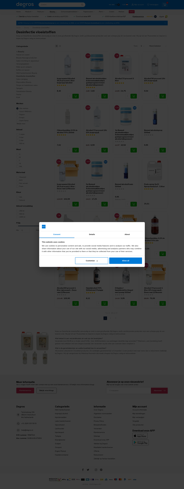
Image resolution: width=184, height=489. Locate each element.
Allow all (125, 261)
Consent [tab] (56, 234)
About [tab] (127, 234)
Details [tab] (92, 234)
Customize (92, 261)
